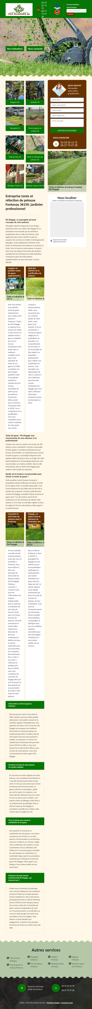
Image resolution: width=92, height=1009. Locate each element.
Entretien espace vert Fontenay (78, 965)
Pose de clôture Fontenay (36, 965)
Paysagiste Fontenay (34, 958)
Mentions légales (53, 1003)
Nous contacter (35, 48)
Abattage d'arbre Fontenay (57, 965)
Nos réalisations (15, 48)
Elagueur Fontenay (75, 958)
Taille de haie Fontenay (15, 959)
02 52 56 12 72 (44, 5)
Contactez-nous (67, 1003)
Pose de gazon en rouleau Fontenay (16, 966)
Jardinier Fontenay (54, 958)
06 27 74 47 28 (44, 14)
